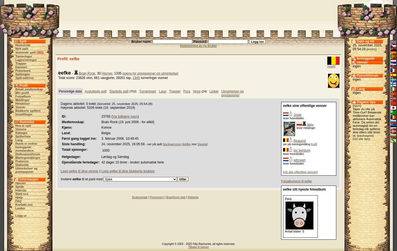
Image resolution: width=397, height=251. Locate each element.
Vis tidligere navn (125, 116)
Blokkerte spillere (28, 110)
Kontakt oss (24, 204)
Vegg (196, 91)
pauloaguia (365, 135)
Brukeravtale (140, 197)
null (314, 144)
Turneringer (23, 56)
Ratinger (21, 132)
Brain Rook (87, 73)
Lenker (20, 208)
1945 (136, 78)
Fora (186, 91)
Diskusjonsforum (27, 154)
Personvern (157, 197)
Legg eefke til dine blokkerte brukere (127, 171)
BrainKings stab (175, 197)
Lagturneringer (26, 60)
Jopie (298, 115)
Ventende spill (25, 52)
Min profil (22, 92)
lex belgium (302, 150)
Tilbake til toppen (198, 247)
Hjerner (20, 183)
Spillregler (22, 74)
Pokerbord (23, 70)
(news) (331, 66)
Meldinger (22, 100)
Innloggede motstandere (24, 149)
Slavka (202, 144)
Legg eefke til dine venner (79, 171)
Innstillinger (24, 114)
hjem (357, 105)
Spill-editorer (24, 78)
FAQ (18, 201)
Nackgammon (172, 144)
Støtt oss (21, 193)
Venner (20, 107)
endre (371, 49)
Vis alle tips (361, 139)
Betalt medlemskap (29, 89)
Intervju (20, 190)
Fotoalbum (23, 96)
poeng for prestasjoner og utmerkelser (150, 73)
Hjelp (19, 197)
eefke (187, 144)
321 (40, 52)
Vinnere (20, 129)
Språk (19, 186)
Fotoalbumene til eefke (296, 181)
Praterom (22, 161)
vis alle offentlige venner (300, 172)
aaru (310, 124)
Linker (214, 91)
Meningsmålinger (27, 157)
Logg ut (20, 215)
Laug (19, 140)
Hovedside (23, 45)
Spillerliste (23, 136)
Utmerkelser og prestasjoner (26, 170)
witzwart (299, 160)
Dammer (21, 67)
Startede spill (118, 91)
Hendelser (22, 103)
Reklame (193, 197)
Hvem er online (26, 143)
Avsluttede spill (95, 91)
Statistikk (22, 165)
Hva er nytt (23, 125)
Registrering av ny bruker (198, 46)
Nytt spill (21, 48)
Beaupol (300, 141)
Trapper (20, 63)
